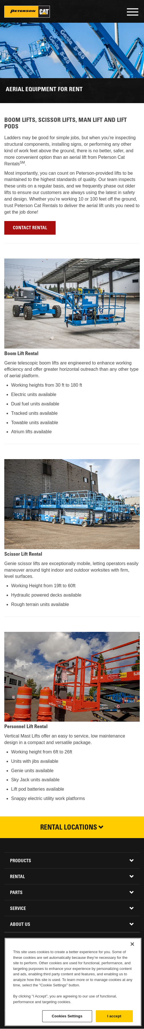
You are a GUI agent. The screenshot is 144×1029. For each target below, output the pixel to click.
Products (20, 861)
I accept (114, 1016)
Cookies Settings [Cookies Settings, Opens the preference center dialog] (67, 1016)
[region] (73, 982)
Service (18, 909)
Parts (16, 893)
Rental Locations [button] (72, 828)
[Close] (132, 944)
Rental (17, 877)
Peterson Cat (27, 12)
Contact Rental (30, 228)
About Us (20, 924)
